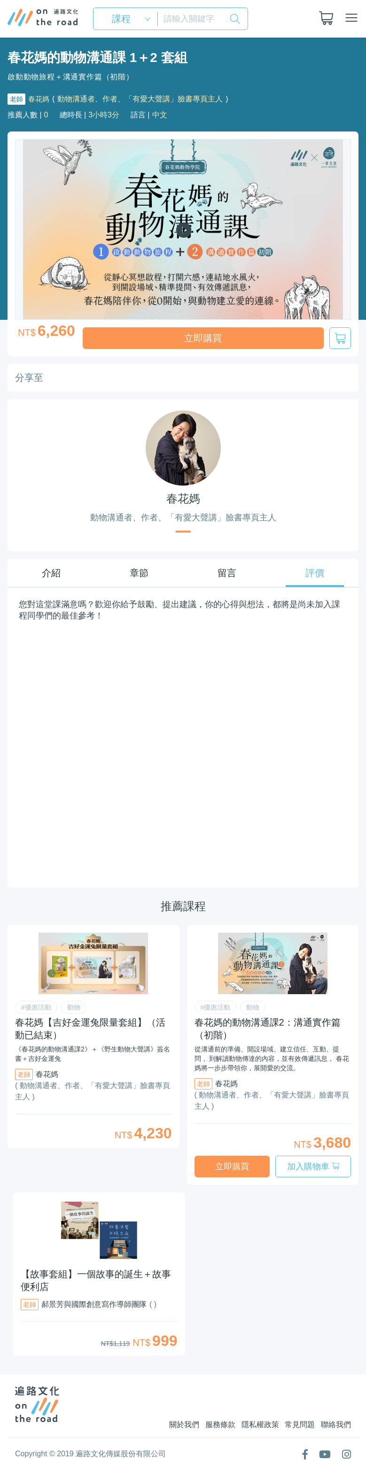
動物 (73, 1000)
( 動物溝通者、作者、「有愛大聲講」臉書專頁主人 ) (92, 1083)
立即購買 (203, 338)
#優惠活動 (36, 1000)
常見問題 (295, 1410)
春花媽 (39, 99)
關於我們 (163, 1410)
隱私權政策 (249, 1410)
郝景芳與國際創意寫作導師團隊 (94, 1289)
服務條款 (204, 1410)
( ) (152, 1289)
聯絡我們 (336, 1410)
